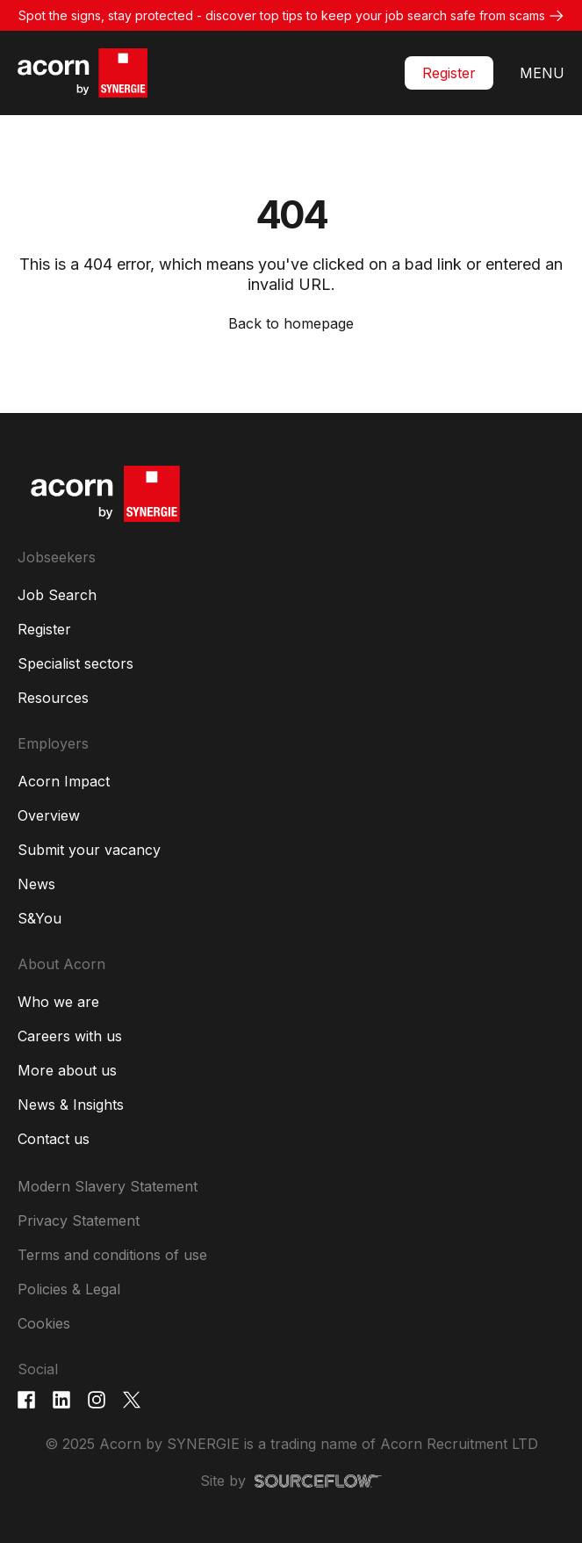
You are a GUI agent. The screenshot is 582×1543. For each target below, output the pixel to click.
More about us (67, 1070)
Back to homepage (291, 323)
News (36, 884)
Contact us (54, 1139)
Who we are (58, 1002)
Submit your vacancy (89, 849)
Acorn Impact (64, 781)
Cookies (44, 1323)
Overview (49, 815)
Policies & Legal (69, 1289)
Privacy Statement (79, 1220)
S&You (39, 918)
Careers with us (70, 1036)
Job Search (57, 595)
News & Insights (71, 1104)
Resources (53, 697)
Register (449, 73)
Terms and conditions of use (112, 1255)
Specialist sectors (75, 663)
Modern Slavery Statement (108, 1186)
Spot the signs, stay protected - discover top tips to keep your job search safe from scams (281, 15)
